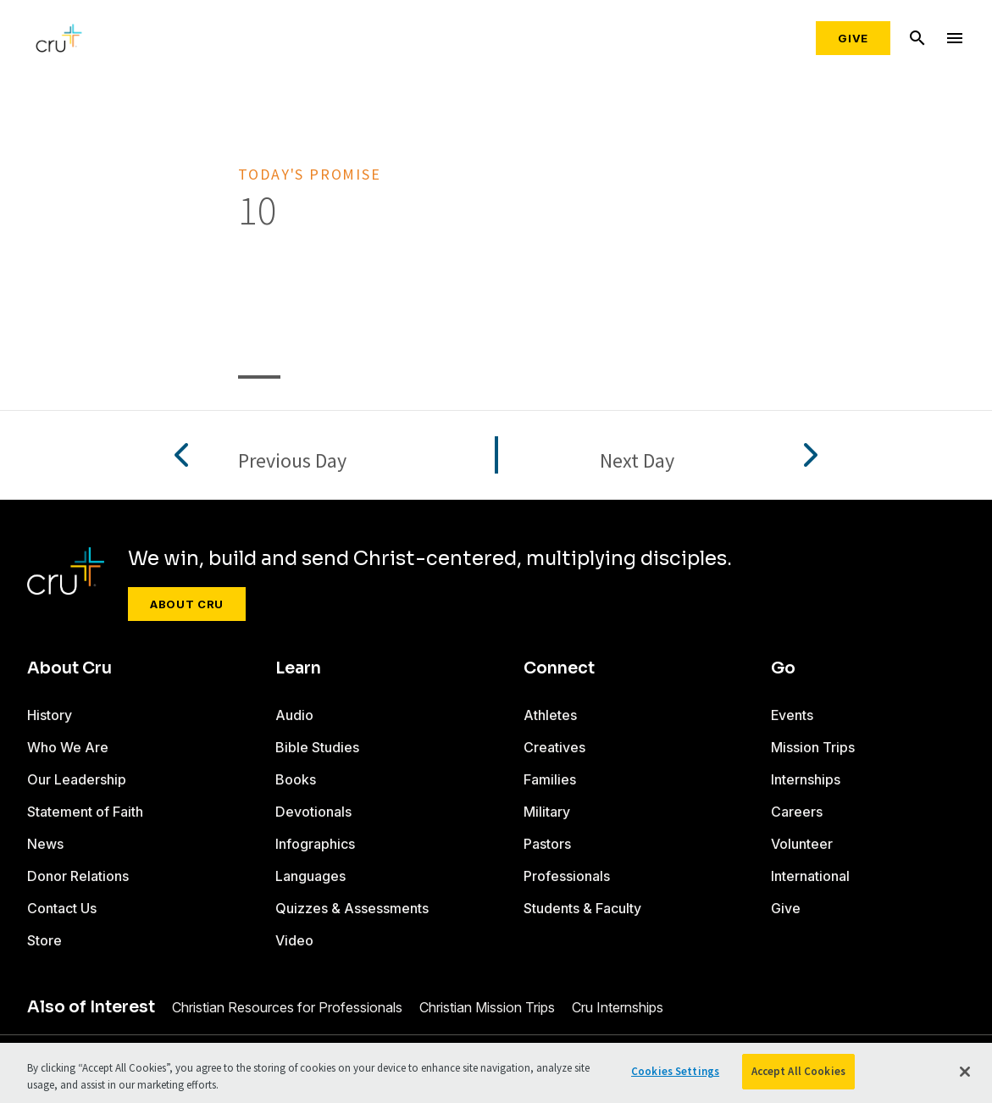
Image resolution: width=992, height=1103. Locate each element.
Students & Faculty (582, 908)
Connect (559, 668)
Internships (805, 779)
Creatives (554, 747)
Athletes (550, 715)
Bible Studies (317, 747)
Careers (797, 811)
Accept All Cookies (798, 1071)
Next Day (637, 461)
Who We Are (67, 747)
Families (550, 779)
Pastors (547, 843)
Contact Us (62, 908)
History (49, 715)
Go (783, 668)
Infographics (315, 843)
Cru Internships (617, 1007)
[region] (496, 1073)
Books (295, 779)
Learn (298, 668)
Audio (294, 715)
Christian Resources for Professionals (287, 1007)
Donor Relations (78, 875)
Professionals (567, 875)
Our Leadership (76, 779)
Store (44, 940)
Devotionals (313, 811)
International (810, 875)
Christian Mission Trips (487, 1007)
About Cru (187, 604)
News (45, 843)
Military (547, 811)
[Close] (965, 1071)
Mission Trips (813, 747)
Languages (310, 875)
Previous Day (292, 461)
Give (853, 38)
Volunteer (802, 843)
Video (294, 940)
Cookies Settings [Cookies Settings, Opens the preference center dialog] (675, 1071)
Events (792, 715)
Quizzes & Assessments (352, 908)
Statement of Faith (85, 811)
